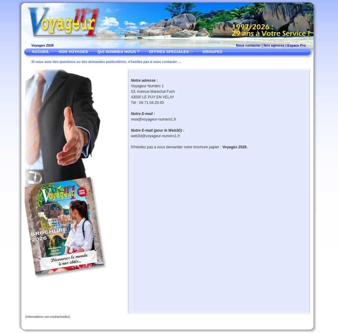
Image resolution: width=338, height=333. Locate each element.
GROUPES (212, 51)
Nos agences (274, 45)
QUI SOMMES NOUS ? (118, 51)
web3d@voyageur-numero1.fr (155, 136)
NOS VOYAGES (73, 51)
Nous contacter (248, 45)
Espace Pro (296, 45)
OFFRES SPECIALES (169, 51)
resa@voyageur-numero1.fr (153, 119)
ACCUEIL (41, 51)
